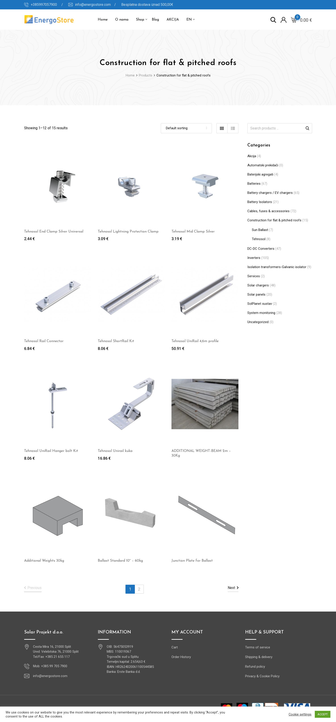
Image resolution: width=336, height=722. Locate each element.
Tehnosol (258, 239)
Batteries (254, 184)
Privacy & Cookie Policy (262, 676)
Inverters (253, 258)
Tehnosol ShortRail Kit (116, 341)
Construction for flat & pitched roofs (274, 220)
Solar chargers (258, 285)
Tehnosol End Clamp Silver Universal (53, 231)
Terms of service (257, 647)
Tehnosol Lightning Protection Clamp (128, 231)
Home (103, 19)
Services (253, 276)
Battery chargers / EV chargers (270, 193)
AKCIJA (173, 19)
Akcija (251, 156)
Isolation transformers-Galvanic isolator (276, 267)
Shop (140, 19)
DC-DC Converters (260, 249)
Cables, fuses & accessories (268, 211)
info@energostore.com (50, 676)
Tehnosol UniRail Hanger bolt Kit (51, 451)
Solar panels (256, 294)
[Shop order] (186, 128)
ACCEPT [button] (322, 714)
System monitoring (261, 313)
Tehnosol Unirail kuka (115, 451)
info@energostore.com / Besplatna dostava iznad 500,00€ (124, 4)
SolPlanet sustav (259, 304)
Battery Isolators (259, 202)
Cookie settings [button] (300, 714)
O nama (121, 19)
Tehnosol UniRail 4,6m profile (195, 341)
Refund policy (255, 667)
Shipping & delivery (258, 657)
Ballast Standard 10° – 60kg (120, 561)
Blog (155, 19)
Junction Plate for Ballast (192, 561)
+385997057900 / (47, 4)
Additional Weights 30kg (44, 561)
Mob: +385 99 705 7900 (50, 666)
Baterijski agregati (260, 174)
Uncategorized (258, 322)
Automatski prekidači (262, 165)
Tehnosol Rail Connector (43, 341)
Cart (174, 647)
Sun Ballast (260, 230)
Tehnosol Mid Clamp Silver (193, 231)
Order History (181, 657)
